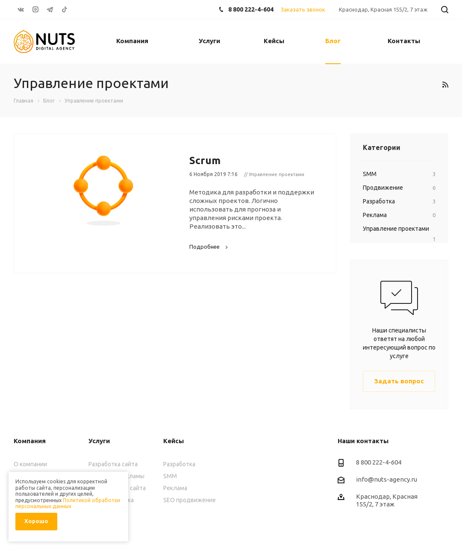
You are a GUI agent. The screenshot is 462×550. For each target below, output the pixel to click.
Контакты (404, 40)
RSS (445, 84)
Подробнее (209, 247)
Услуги (209, 40)
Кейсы (274, 40)
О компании (30, 464)
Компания (132, 40)
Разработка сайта (113, 464)
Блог (333, 40)
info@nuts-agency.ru (386, 479)
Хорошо (36, 521)
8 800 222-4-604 (251, 9)
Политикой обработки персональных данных (67, 503)
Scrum (205, 160)
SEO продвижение (189, 500)
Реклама (175, 488)
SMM (170, 476)
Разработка (179, 464)
